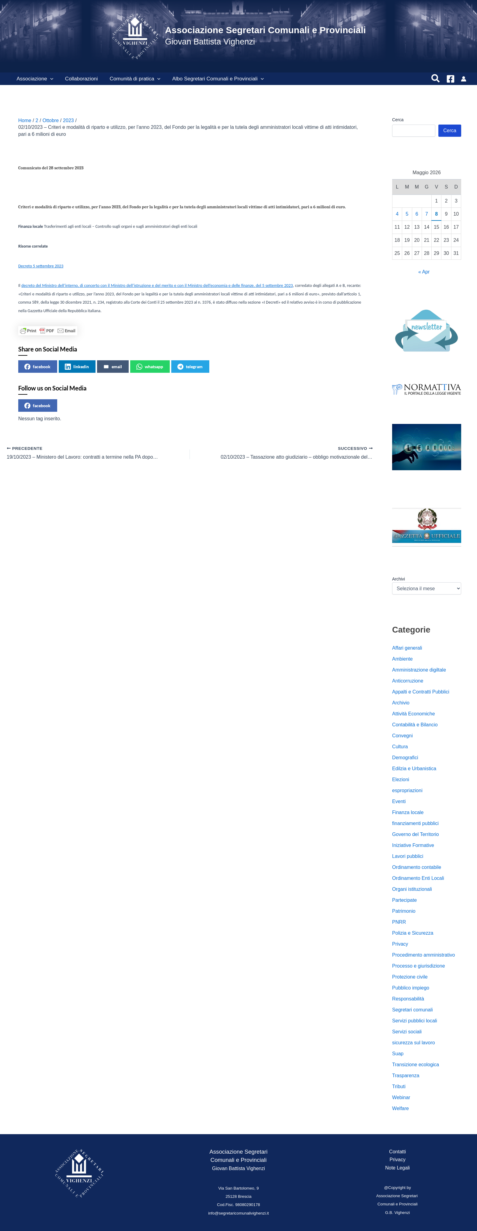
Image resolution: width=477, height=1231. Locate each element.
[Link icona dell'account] (463, 79)
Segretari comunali (412, 1009)
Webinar (401, 1097)
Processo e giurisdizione (418, 965)
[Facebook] (450, 79)
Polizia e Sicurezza (412, 933)
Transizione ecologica (415, 1064)
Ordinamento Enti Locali (418, 878)
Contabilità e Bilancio (414, 724)
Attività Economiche (413, 713)
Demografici (405, 757)
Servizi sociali (407, 1031)
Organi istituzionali (412, 889)
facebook (37, 367)
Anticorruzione (407, 680)
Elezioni (400, 779)
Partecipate (404, 900)
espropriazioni (407, 790)
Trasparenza (405, 1075)
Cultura (400, 746)
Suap (397, 1053)
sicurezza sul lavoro (413, 1042)
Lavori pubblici (407, 856)
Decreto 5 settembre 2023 (40, 266)
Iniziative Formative (413, 845)
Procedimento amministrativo (423, 955)
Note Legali (397, 1167)
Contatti (397, 1151)
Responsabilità (408, 998)
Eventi (399, 801)
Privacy (400, 944)
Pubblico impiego (410, 987)
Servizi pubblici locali (414, 1020)
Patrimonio (403, 911)
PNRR (399, 922)
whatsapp (149, 367)
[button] (49, 78)
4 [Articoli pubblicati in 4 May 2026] (397, 214)
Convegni (402, 735)
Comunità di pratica (131, 78)
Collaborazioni (79, 79)
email (112, 367)
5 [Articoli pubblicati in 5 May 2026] (407, 214)
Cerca (397, 119)
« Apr (424, 271)
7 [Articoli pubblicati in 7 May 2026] (426, 214)
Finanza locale (407, 812)
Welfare (400, 1108)
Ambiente (402, 658)
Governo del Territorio (415, 834)
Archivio (400, 702)
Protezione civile (410, 976)
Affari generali (407, 648)
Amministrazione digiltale (419, 669)
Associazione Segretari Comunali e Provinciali (265, 30)
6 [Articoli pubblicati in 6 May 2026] (417, 214)
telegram (190, 367)
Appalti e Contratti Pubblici (420, 691)
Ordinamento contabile (416, 867)
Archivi (398, 579)
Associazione (34, 78)
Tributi (399, 1086)
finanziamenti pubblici (415, 823)
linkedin (77, 367)
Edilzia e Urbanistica (414, 768)
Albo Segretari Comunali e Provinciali (213, 78)
